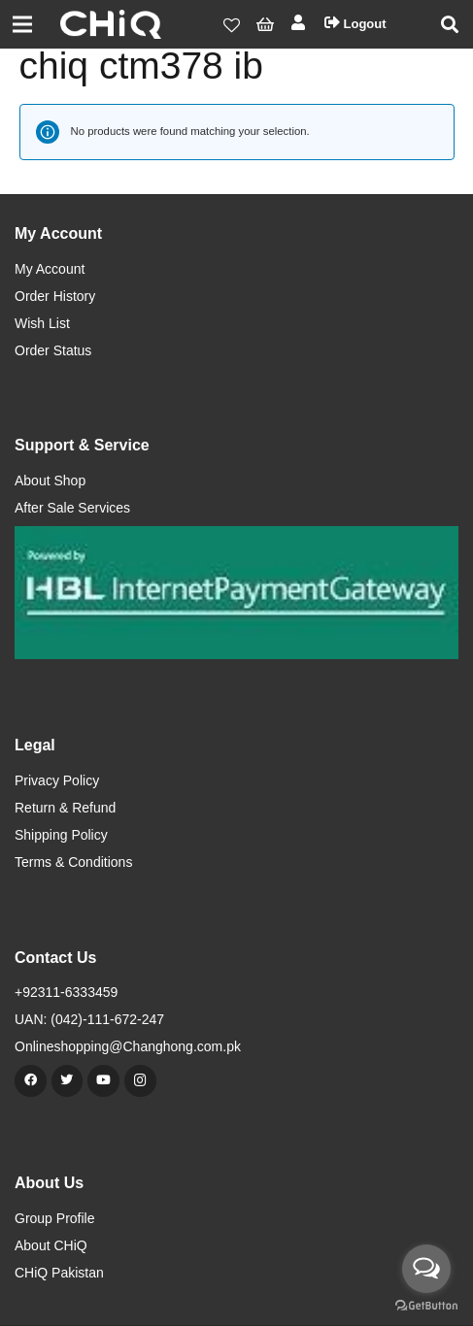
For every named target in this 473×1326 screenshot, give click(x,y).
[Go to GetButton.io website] (426, 1306)
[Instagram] (140, 1081)
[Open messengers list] (426, 1268)
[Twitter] (67, 1081)
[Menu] (23, 24)
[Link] (110, 24)
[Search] (449, 24)
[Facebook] (31, 1081)
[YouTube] (103, 1081)
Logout (355, 24)
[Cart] (266, 24)
